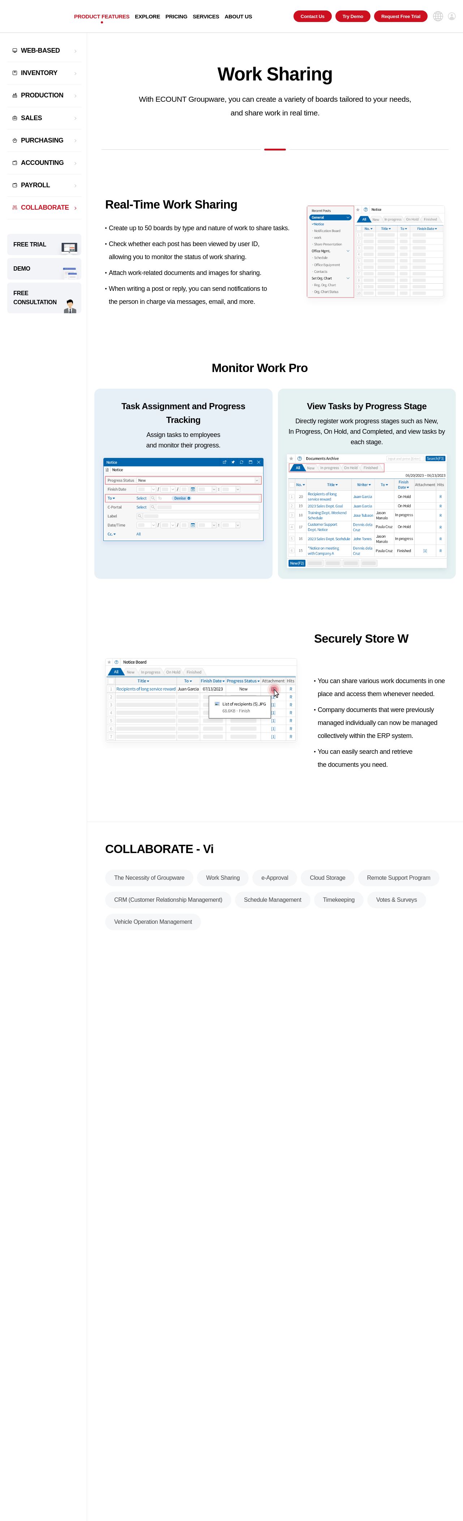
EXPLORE (147, 16)
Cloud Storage (327, 881)
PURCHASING (42, 140)
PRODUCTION (42, 95)
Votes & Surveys (396, 903)
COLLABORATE (45, 207)
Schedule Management (272, 903)
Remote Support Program (398, 881)
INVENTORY (39, 73)
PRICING (176, 16)
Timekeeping (339, 903)
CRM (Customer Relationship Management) (168, 903)
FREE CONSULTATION (35, 298)
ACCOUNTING (42, 162)
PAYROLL (35, 185)
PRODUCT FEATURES (101, 16)
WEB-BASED (40, 50)
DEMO (21, 269)
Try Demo (353, 16)
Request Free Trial (400, 16)
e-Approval (274, 881)
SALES (31, 118)
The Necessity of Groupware (149, 881)
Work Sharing (223, 881)
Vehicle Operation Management (153, 925)
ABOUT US (238, 16)
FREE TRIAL (29, 244)
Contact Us (313, 16)
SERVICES (206, 16)
